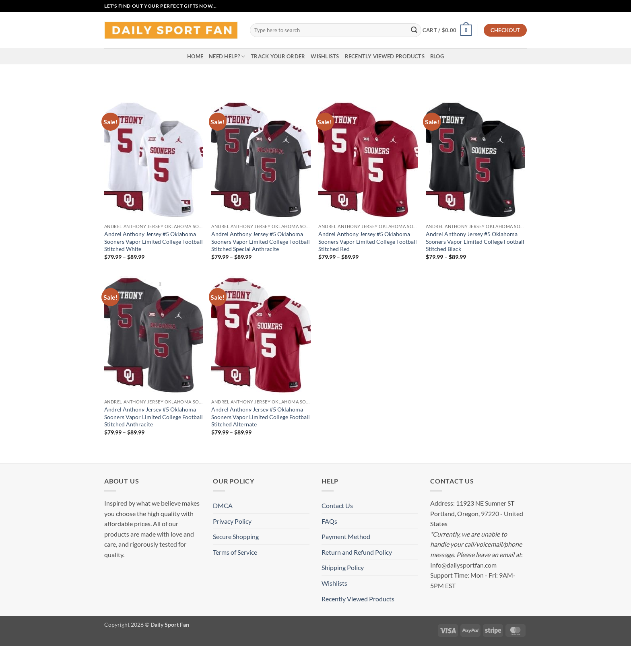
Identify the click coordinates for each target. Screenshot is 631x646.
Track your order (278, 56)
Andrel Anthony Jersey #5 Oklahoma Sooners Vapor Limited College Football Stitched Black (475, 241)
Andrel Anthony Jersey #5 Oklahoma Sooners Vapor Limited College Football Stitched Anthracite (153, 417)
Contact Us (337, 505)
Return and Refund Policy (357, 552)
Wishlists (325, 56)
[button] (447, 30)
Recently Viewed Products (385, 56)
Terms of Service (235, 552)
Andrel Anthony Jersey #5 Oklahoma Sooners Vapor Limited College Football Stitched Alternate (260, 417)
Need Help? (227, 56)
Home (195, 56)
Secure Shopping (236, 536)
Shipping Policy (343, 567)
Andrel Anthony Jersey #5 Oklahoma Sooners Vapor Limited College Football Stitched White (153, 241)
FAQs (329, 521)
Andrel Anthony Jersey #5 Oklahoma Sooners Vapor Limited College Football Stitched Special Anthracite (260, 241)
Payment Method (346, 536)
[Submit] (414, 30)
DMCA (223, 505)
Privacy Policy (232, 521)
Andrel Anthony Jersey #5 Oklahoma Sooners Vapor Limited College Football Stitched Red (367, 241)
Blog (437, 56)
